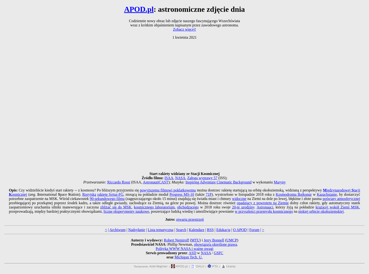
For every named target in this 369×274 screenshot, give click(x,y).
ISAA (168, 178)
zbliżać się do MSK (116, 207)
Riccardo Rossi (118, 182)
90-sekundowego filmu (107, 199)
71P (209, 194)
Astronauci (265, 207)
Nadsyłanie (136, 230)
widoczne (239, 199)
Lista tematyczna (160, 230)
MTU (195, 240)
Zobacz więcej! (184, 29)
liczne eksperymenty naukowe (126, 211)
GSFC (218, 253)
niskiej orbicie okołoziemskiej (321, 211)
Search (181, 230)
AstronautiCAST (155, 182)
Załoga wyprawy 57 (202, 178)
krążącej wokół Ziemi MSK (337, 207)
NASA (180, 178)
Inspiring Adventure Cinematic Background (218, 182)
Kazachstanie (327, 194)
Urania (228, 266)
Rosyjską (89, 194)
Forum (254, 230)
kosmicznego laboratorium (154, 207)
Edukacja (223, 230)
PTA (213, 266)
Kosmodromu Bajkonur (294, 194)
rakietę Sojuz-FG (110, 194)
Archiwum (117, 230)
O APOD (240, 230)
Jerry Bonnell (214, 240)
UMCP (231, 240)
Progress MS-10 (181, 194)
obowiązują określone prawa (215, 244)
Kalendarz (197, 230)
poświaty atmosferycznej (341, 199)
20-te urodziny (243, 207)
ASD (192, 253)
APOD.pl (138, 9)
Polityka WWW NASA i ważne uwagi (184, 249)
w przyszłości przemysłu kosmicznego (264, 211)
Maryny (280, 182)
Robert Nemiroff (176, 240)
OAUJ (197, 266)
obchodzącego (188, 207)
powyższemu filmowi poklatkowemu (168, 190)
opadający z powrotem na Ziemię (263, 203)
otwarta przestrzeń (190, 219)
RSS (210, 230)
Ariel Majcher (158, 266)
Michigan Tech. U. (188, 257)
